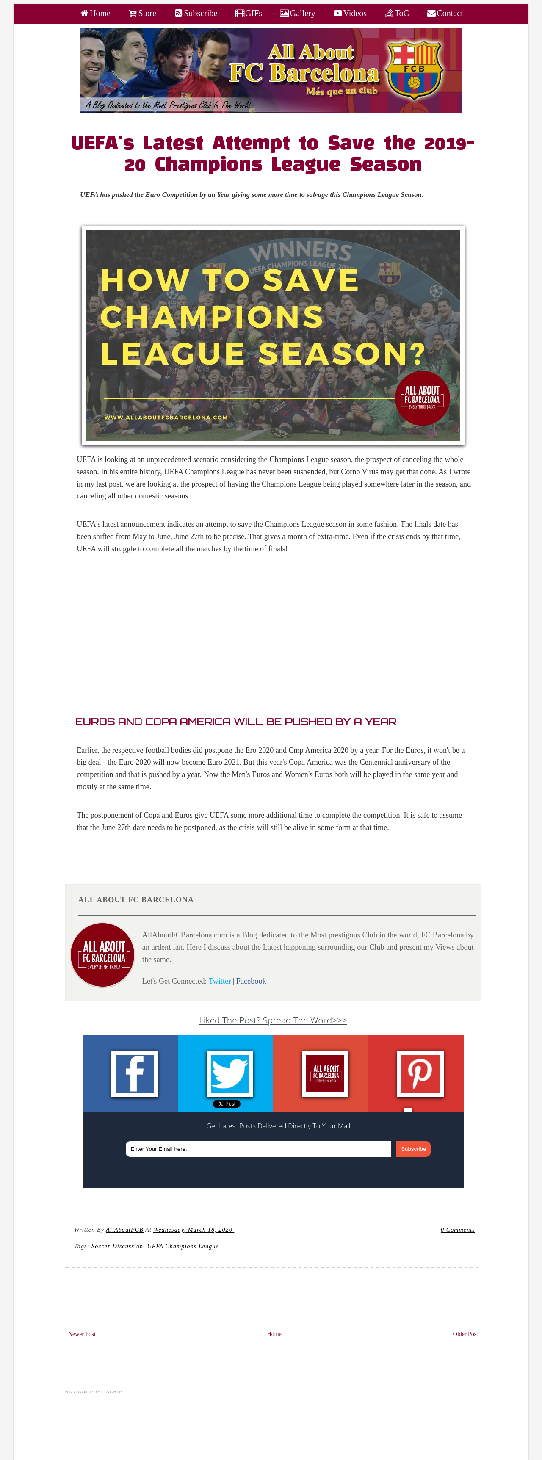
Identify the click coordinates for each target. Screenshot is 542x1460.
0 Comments (458, 1229)
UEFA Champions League (182, 1246)
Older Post (465, 1334)
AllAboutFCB (125, 1229)
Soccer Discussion (117, 1246)
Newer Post (82, 1334)
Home (274, 1334)
